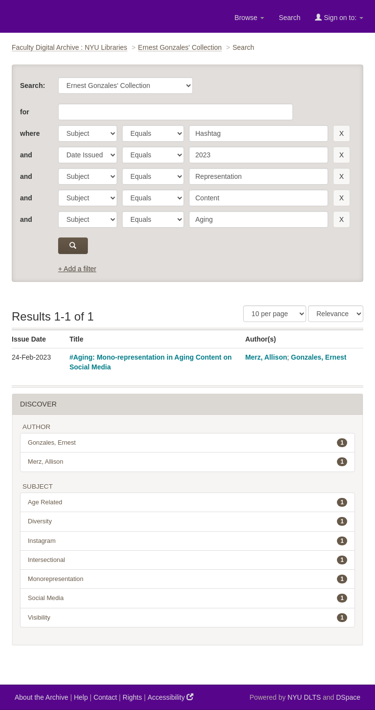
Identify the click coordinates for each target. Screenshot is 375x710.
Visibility (187, 617)
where (30, 133)
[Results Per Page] (274, 313)
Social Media (187, 598)
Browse (249, 18)
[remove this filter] (341, 133)
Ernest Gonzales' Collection (180, 47)
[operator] (153, 133)
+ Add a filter (77, 269)
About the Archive (41, 697)
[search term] (258, 133)
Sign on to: (339, 17)
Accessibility (170, 697)
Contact (105, 697)
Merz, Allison (266, 357)
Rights (132, 697)
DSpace (348, 697)
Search (289, 18)
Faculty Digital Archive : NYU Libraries (69, 47)
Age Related (187, 502)
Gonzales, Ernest (319, 357)
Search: (32, 85)
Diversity (187, 521)
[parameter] (87, 133)
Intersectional (187, 560)
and (26, 155)
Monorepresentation (187, 579)
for (24, 112)
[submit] (73, 245)
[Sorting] (335, 313)
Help (81, 697)
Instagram (187, 541)
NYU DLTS (304, 697)
